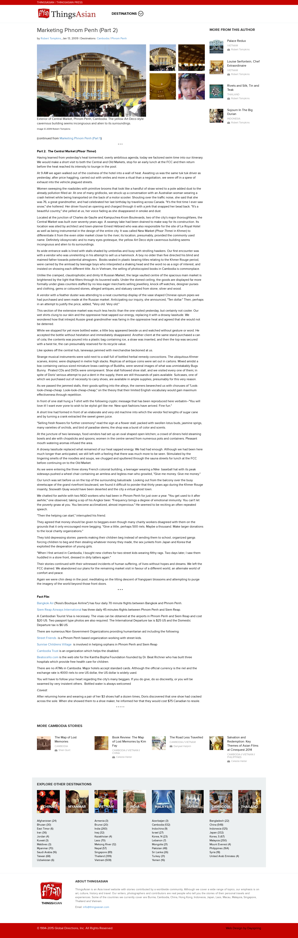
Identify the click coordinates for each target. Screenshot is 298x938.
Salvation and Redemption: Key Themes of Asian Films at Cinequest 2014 (242, 743)
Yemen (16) (158, 860)
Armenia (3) (101, 820)
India (134, 807)
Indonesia (233, 118)
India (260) (101, 828)
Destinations (124, 14)
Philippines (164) (219, 848)
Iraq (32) (99, 832)
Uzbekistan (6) (45, 860)
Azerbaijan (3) (160, 820)
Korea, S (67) (217, 836)
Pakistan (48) (159, 848)
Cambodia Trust (47, 651)
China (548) (216, 824)
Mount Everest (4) (220, 844)
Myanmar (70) (45, 848)
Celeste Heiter (124, 757)
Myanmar (77, 807)
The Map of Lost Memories (66, 739)
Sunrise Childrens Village (54, 644)
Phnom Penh (119, 38)
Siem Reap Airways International (59, 610)
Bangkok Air (45, 603)
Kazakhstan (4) (103, 836)
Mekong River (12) (105, 844)
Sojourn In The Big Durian (240, 112)
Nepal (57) (101, 848)
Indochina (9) (159, 828)
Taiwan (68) (43, 856)
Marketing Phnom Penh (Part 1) (80, 138)
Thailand (233, 94)
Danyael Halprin (182, 746)
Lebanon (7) (159, 840)
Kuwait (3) (42, 840)
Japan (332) (217, 832)
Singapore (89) (103, 852)
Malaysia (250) (218, 840)
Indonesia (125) (218, 828)
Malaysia (163, 807)
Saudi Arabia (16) (47, 852)
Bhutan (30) (44, 824)
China (116, 753)
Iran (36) (42, 832)
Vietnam (232, 45)
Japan (192, 807)
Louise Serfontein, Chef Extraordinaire (243, 64)
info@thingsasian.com (96, 907)
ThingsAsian (45, 2)
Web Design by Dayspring (243, 928)
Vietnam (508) (103, 860)
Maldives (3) (44, 844)
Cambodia (103, 38)
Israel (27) (157, 832)
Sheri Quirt (64, 750)
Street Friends (46, 638)
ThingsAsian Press (69, 2)
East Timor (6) (45, 828)
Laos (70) (100, 840)
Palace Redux (236, 41)
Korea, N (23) (159, 836)
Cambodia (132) (161, 824)
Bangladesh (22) (219, 820)
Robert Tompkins (51, 38)
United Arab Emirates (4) (224, 856)
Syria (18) (215, 852)
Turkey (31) (158, 856)
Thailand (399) (103, 856)
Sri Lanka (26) (160, 852)
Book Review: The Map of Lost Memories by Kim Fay (129, 741)
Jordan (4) (43, 836)
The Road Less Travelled (186, 737)
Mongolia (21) (159, 844)
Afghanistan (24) (46, 820)
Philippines (234, 757)
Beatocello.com (47, 657)
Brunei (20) (101, 824)
